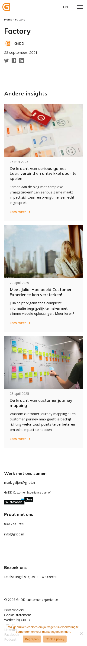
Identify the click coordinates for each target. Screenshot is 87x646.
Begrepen (32, 639)
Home (8, 19)
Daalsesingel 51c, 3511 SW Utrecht (30, 577)
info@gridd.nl (14, 534)
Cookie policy (54, 639)
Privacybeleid (14, 610)
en (65, 7)
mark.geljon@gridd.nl (19, 482)
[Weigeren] (81, 633)
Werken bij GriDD (17, 620)
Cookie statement (17, 615)
